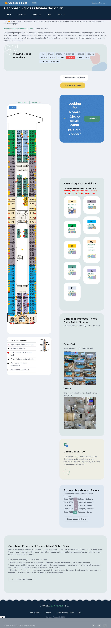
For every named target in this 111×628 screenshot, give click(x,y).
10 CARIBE (44, 58)
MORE (60, 15)
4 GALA (43, 54)
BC (75, 499)
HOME (6, 28)
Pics (49, 15)
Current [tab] (13, 107)
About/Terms (35, 613)
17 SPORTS (44, 61)
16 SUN (86, 58)
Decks (20, 15)
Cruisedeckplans (17, 2)
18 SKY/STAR (55, 61)
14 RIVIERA (70, 58)
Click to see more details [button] (76, 519)
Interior (71, 249)
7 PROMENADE (69, 54)
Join (79, 613)
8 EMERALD (80, 54)
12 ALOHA (61, 58)
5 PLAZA (50, 54)
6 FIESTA (59, 54)
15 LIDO (79, 58)
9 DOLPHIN (90, 54)
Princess (13, 28)
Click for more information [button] (21, 579)
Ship (9, 15)
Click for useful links (72, 85)
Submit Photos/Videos (65, 613)
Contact (48, 613)
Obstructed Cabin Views (74, 78)
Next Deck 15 (36, 102)
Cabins (35, 15)
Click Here (92, 119)
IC (75, 512)
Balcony (90, 204)
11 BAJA (52, 58)
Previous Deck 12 (23, 102)
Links (34, 3)
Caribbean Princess (25, 28)
